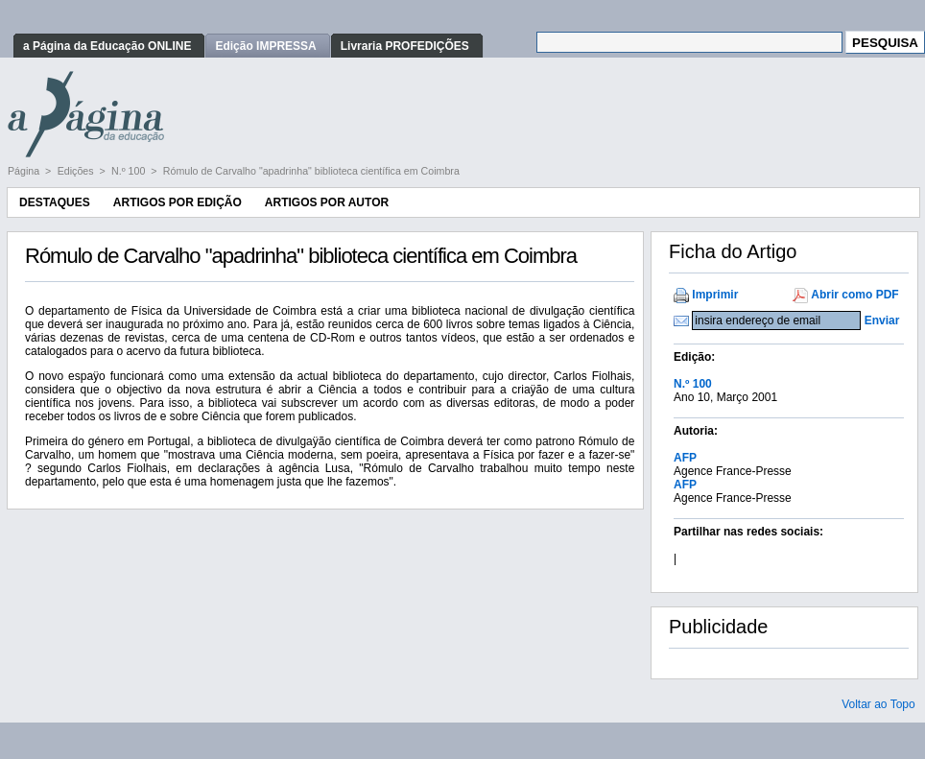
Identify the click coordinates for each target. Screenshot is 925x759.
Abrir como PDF (854, 294)
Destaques (54, 202)
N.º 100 (129, 171)
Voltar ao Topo (878, 704)
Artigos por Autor (327, 202)
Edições (77, 171)
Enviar (882, 320)
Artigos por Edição (177, 202)
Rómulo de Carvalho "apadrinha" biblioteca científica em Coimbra (311, 171)
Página (25, 171)
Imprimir (715, 294)
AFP (685, 457)
